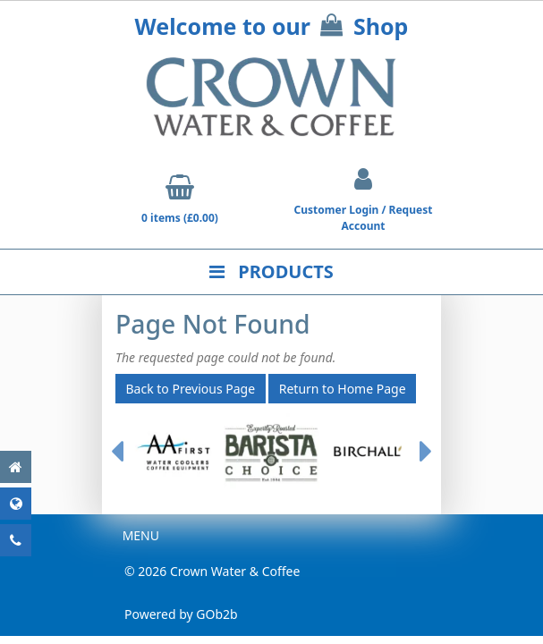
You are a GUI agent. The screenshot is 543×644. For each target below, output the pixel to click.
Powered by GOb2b (181, 614)
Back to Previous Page (191, 388)
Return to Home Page (342, 388)
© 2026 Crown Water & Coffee (212, 571)
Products (271, 271)
